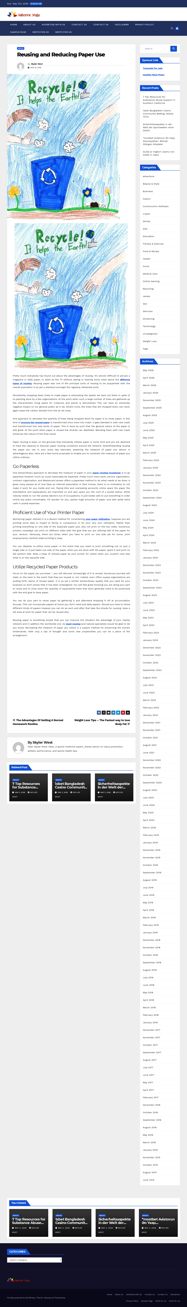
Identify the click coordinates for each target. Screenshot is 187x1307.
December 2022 (152, 647)
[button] (172, 28)
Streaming (148, 318)
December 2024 (152, 475)
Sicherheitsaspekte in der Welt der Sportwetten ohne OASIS (158, 127)
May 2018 (148, 992)
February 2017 (151, 1097)
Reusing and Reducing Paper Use (61, 54)
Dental (146, 221)
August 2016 (150, 1127)
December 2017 (151, 1030)
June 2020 (149, 805)
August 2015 (149, 1172)
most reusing (73, 624)
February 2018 (151, 1015)
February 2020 (151, 835)
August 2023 (150, 595)
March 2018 (149, 1007)
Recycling (148, 288)
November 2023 (152, 572)
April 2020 (149, 820)
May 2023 (148, 617)
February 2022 (151, 707)
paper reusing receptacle (107, 472)
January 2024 (150, 557)
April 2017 (148, 1090)
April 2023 (148, 625)
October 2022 (150, 662)
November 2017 (151, 1037)
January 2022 (150, 715)
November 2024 (152, 482)
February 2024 (151, 550)
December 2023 (152, 565)
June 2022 (149, 692)
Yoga (145, 348)
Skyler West (37, 64)
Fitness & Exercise (153, 243)
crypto (146, 213)
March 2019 (149, 917)
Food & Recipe (151, 251)
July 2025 (148, 422)
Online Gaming (151, 281)
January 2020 (150, 842)
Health (20, 48)
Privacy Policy (144, 24)
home (146, 266)
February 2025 (151, 460)
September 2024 (152, 497)
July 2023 (148, 602)
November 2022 (152, 655)
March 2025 (149, 452)
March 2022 (149, 700)
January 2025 (150, 467)
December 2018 (151, 940)
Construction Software (156, 206)
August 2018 (150, 970)
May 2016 (148, 1135)
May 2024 (148, 527)
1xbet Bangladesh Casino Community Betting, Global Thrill (158, 113)
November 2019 (151, 857)
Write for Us (40, 32)
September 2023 (152, 587)
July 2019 (148, 887)
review (146, 296)
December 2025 (152, 400)
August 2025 (150, 415)
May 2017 (148, 1082)
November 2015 (151, 1157)
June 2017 (148, 1075)
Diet (145, 228)
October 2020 (150, 775)
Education (148, 236)
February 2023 (151, 632)
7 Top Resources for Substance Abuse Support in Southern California (159, 99)
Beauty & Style (151, 183)
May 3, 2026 (21, 1228)
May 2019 (148, 902)
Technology (149, 326)
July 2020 (148, 797)
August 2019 (150, 880)
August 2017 (149, 1060)
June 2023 (149, 610)
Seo (145, 303)
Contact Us (79, 24)
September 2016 (152, 1120)
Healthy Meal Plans (153, 74)
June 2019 (148, 895)
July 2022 (148, 685)
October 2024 (150, 490)
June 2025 (149, 430)
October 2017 (150, 1045)
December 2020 (152, 760)
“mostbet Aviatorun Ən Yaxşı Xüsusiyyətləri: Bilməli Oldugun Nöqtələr (159, 141)
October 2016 (150, 1112)
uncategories (150, 333)
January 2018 (150, 1022)
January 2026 (150, 392)
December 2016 (151, 1105)
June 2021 (148, 752)
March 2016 (149, 1142)
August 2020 (150, 790)
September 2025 (152, 407)
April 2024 (148, 535)
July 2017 (148, 1067)
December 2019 (151, 850)
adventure (148, 176)
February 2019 (151, 925)
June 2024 (149, 520)
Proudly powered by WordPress (21, 1298)
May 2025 (148, 437)
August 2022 (150, 677)
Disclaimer (122, 24)
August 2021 (149, 745)
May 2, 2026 (64, 1228)
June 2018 (148, 985)
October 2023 (150, 580)
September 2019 (152, 872)
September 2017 (152, 1052)
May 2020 (148, 812)
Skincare (148, 311)
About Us (29, 24)
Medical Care (150, 273)
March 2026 (149, 385)
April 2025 (148, 445)
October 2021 (150, 737)
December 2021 (151, 722)
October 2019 (150, 865)
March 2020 (149, 827)
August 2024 (150, 505)
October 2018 (150, 955)
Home (13, 24)
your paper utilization (98, 519)
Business (148, 191)
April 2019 (148, 910)
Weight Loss (150, 341)
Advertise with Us (53, 24)
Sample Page (18, 32)
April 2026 (149, 377)
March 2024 (149, 542)
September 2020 (152, 782)
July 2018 (148, 977)
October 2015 (150, 1165)
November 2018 (151, 947)
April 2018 (148, 1000)
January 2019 (150, 932)
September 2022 (152, 670)
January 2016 (150, 1150)
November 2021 (151, 730)
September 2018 (152, 962)
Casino (146, 198)
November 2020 (152, 767)
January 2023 (150, 640)
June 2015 (148, 1180)
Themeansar (59, 1298)
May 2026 (148, 370)
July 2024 (148, 512)
